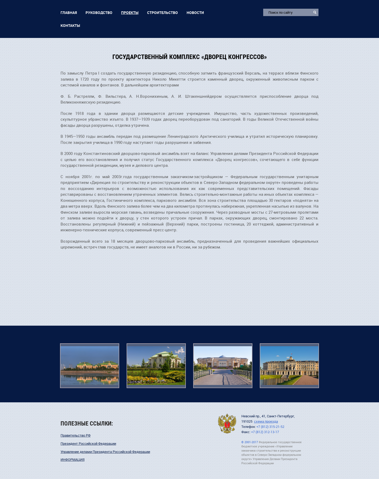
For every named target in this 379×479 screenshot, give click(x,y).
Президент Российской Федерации (88, 443)
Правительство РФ (76, 435)
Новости (195, 12)
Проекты (129, 12)
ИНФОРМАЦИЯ (72, 459)
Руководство (99, 12)
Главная (69, 12)
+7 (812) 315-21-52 (270, 426)
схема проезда (266, 421)
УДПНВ (227, 423)
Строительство (162, 12)
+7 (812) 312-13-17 (265, 432)
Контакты (70, 25)
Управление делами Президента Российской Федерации (105, 451)
